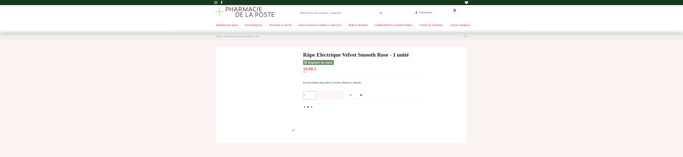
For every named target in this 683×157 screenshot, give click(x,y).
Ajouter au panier (331, 95)
